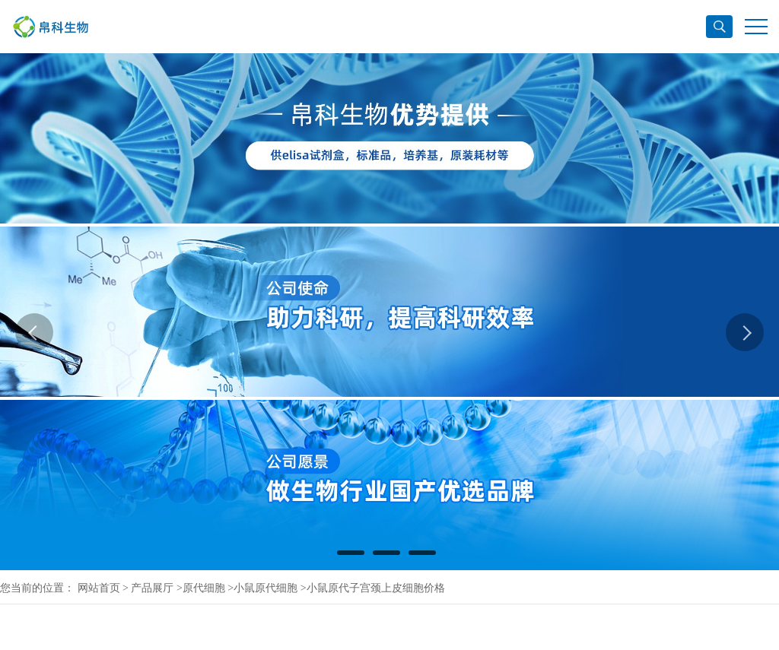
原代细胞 (204, 588)
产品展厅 (152, 588)
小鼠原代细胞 (265, 588)
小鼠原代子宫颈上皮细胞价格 (376, 588)
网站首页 (99, 588)
